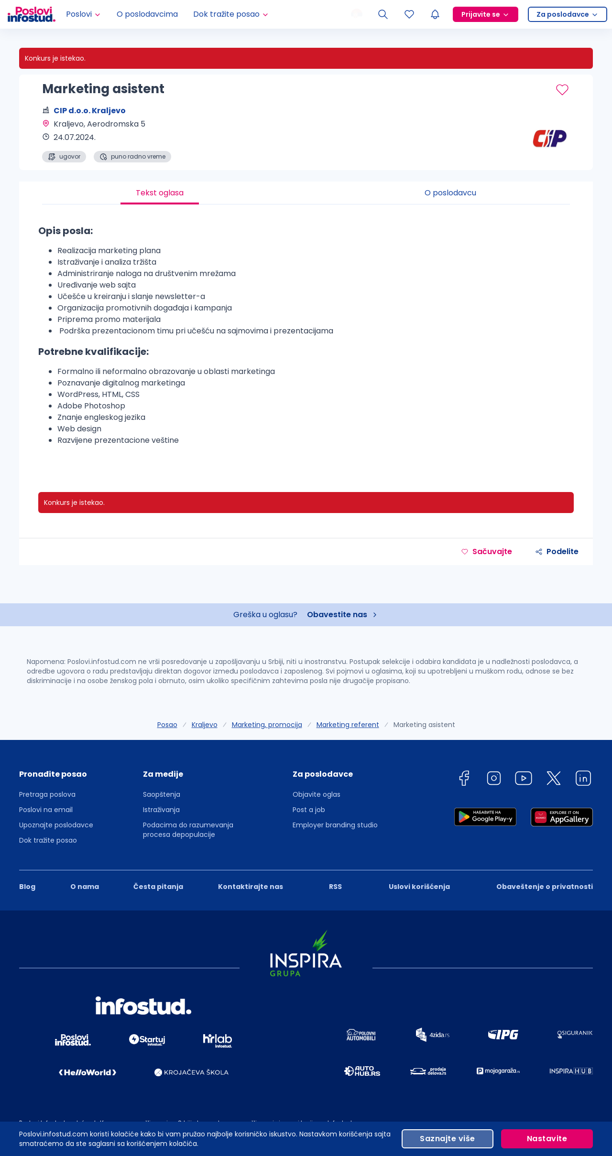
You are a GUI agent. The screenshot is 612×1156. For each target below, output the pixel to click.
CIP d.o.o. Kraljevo (90, 110)
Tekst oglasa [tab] (160, 192)
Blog (27, 886)
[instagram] (493, 780)
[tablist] (306, 193)
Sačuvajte (486, 551)
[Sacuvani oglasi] (409, 14)
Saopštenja (161, 794)
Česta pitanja (158, 886)
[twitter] (553, 780)
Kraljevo (205, 724)
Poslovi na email (46, 809)
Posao (167, 724)
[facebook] (463, 780)
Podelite (557, 551)
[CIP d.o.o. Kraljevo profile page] (545, 138)
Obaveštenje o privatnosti (544, 886)
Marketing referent (348, 724)
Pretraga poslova (47, 794)
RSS (335, 886)
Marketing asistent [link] (424, 724)
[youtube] (523, 780)
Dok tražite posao (48, 840)
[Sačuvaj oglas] (562, 89)
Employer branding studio (335, 825)
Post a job (309, 809)
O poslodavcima (147, 14)
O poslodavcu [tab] (450, 192)
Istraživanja (161, 809)
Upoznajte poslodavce (56, 825)
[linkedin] (583, 780)
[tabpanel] (306, 338)
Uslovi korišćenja (419, 886)
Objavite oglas (316, 794)
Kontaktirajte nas (250, 886)
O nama (84, 886)
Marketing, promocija (267, 724)
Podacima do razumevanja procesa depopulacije (188, 829)
